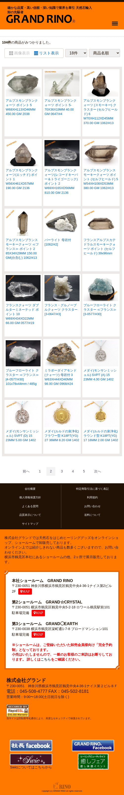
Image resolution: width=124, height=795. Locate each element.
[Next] (97, 471)
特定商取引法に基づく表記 (92, 488)
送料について (92, 514)
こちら (46, 659)
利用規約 (92, 497)
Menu (116, 21)
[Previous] (26, 471)
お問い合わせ (92, 506)
